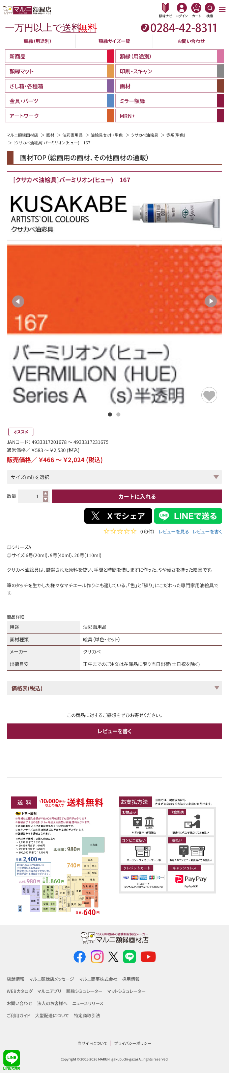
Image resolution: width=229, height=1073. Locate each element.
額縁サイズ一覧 (114, 41)
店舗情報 (15, 979)
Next (210, 301)
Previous (18, 301)
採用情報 (131, 979)
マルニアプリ (49, 991)
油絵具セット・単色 (107, 135)
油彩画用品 (72, 135)
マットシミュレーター (126, 991)
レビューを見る (174, 532)
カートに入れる (137, 496)
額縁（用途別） (38, 41)
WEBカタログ (20, 991)
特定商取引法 (87, 1015)
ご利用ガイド (18, 1015)
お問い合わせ (191, 41)
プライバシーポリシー (132, 1043)
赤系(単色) (175, 135)
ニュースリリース (88, 1003)
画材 (50, 135)
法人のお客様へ (52, 1003)
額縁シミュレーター (84, 991)
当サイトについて (92, 1043)
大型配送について (52, 1015)
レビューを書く (207, 532)
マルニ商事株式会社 (98, 979)
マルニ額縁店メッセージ (51, 979)
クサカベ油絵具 (144, 135)
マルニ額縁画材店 (22, 135)
